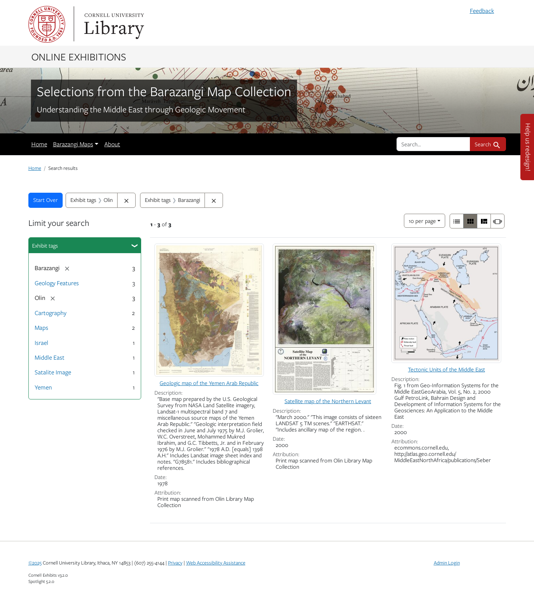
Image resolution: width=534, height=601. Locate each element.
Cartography (50, 313)
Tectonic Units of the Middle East (446, 369)
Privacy (175, 562)
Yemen (43, 387)
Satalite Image (53, 372)
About (112, 144)
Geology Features (57, 283)
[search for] (433, 144)
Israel (41, 343)
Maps (41, 328)
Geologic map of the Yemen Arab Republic (209, 383)
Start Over (45, 199)
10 (422, 220)
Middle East (49, 357)
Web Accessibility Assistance (215, 562)
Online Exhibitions (78, 56)
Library (113, 24)
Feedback (482, 11)
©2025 (35, 562)
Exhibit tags (45, 245)
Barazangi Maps (73, 144)
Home (39, 144)
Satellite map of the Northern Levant (328, 401)
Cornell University (46, 24)
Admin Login (447, 562)
